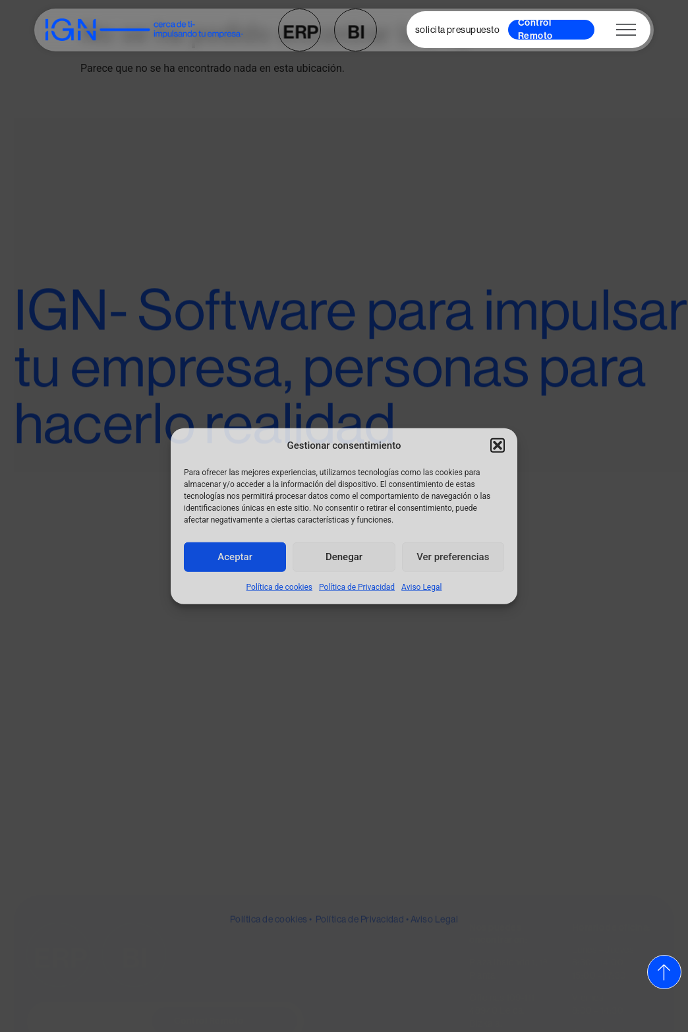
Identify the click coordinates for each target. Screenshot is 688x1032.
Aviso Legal (421, 586)
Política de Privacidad (357, 586)
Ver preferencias (452, 557)
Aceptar (234, 557)
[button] (497, 445)
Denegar (344, 557)
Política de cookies (279, 586)
